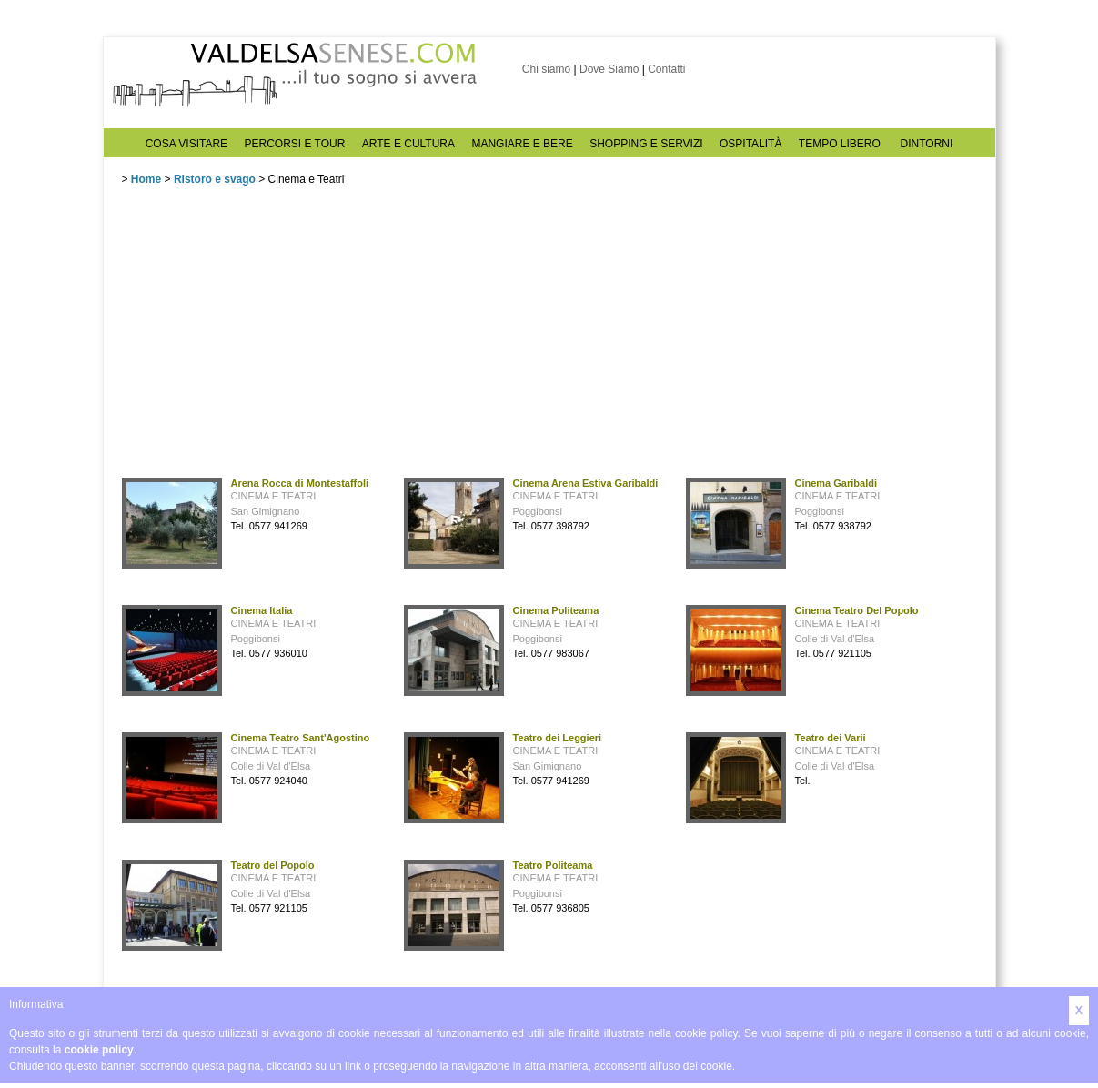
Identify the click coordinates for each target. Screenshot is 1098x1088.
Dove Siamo (609, 69)
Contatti (666, 69)
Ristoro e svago (215, 179)
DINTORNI (927, 143)
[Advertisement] (258, 335)
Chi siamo (546, 69)
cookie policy (99, 1049)
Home (146, 179)
